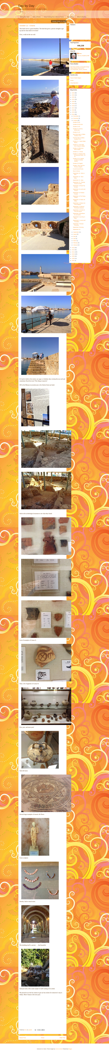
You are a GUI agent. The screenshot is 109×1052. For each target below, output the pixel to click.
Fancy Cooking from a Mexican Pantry (54, 16)
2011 (73, 252)
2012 (73, 249)
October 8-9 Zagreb (78, 163)
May (74, 236)
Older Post (62, 1037)
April (74, 238)
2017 (73, 108)
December (76, 116)
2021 (73, 99)
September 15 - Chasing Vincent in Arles (79, 183)
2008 (73, 258)
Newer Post (23, 1037)
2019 (73, 103)
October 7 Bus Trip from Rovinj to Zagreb (79, 166)
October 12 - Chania (78, 151)
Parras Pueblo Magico (75, 78)
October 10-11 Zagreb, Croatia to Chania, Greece (78, 160)
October (75, 120)
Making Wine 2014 (24, 16)
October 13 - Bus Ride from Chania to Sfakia (79, 145)
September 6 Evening (78, 227)
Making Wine (70, 16)
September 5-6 (76, 229)
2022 (73, 97)
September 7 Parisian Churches (78, 224)
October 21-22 (76, 132)
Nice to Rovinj (76, 171)
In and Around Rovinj (78, 169)
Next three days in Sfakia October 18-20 (79, 135)
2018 (73, 105)
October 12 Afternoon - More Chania (78, 149)
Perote (72, 80)
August (75, 234)
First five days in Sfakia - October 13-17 (79, 138)
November (76, 118)
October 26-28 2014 (78, 124)
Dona (80, 53)
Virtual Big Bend (74, 83)
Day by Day (26, 6)
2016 (73, 110)
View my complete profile (83, 55)
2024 (73, 93)
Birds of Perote (37, 16)
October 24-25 (76, 126)
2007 (73, 260)
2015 (73, 112)
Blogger (70, 1048)
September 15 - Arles (78, 180)
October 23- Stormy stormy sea (78, 129)
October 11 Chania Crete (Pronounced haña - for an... (79, 155)
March (75, 240)
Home (21, 11)
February (75, 242)
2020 (73, 101)
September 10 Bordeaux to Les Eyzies (79, 214)
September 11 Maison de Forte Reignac (79, 203)
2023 (73, 95)
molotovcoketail (58, 1048)
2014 (73, 114)
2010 (73, 254)
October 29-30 (76, 122)
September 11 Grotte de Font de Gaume (79, 210)
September (76, 232)
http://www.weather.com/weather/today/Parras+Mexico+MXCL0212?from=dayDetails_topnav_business (79, 68)
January (75, 245)
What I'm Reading (81, 16)
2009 (73, 256)
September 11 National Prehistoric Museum (78, 207)
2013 (73, 247)
